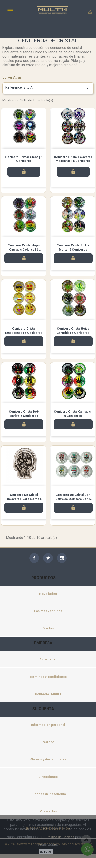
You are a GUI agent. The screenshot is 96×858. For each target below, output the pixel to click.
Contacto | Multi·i (48, 694)
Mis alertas (48, 811)
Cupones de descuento (48, 794)
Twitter (48, 558)
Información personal (48, 725)
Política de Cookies (60, 837)
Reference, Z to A (48, 88)
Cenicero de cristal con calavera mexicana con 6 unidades (73, 499)
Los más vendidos (48, 611)
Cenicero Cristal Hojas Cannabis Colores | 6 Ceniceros (24, 250)
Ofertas (48, 628)
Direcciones (48, 776)
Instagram (62, 558)
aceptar (45, 851)
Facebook (34, 558)
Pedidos (48, 742)
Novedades (48, 594)
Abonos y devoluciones (48, 759)
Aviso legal (48, 659)
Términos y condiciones (48, 676)
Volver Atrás (12, 77)
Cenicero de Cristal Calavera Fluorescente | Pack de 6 (24, 499)
